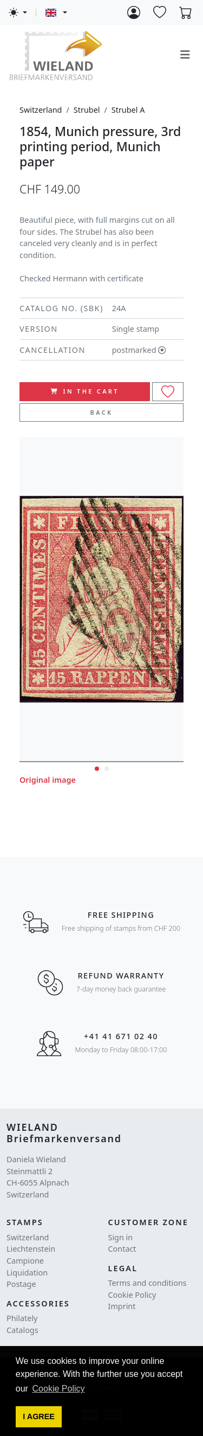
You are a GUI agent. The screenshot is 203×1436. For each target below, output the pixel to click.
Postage (21, 1284)
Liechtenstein (30, 1249)
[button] (39, 1417)
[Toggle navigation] (185, 54)
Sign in (120, 1237)
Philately (21, 1318)
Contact (122, 1249)
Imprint (122, 1306)
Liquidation (27, 1272)
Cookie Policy (132, 1295)
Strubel (87, 110)
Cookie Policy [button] (58, 1388)
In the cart (84, 391)
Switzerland (40, 110)
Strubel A (128, 110)
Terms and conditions (147, 1283)
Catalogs (22, 1330)
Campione (25, 1260)
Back (101, 412)
